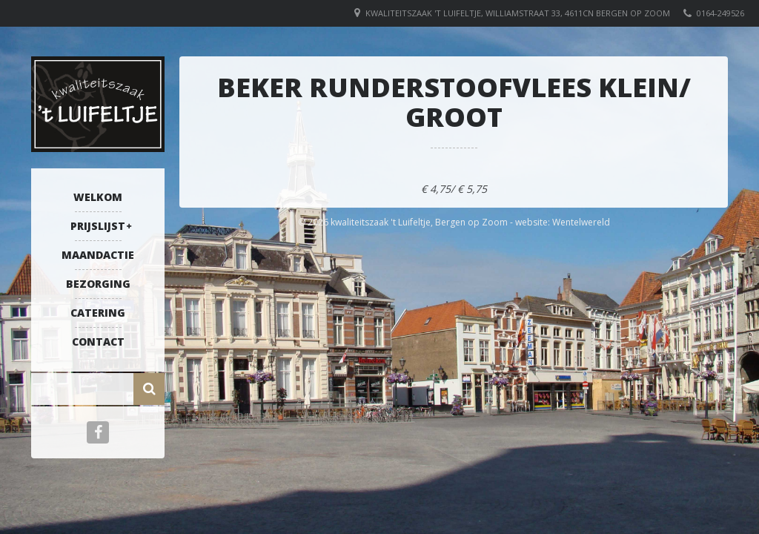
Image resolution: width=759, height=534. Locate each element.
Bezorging (98, 284)
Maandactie (98, 255)
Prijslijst (97, 226)
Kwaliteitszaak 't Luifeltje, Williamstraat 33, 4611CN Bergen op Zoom (517, 13)
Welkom (97, 197)
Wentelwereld (581, 222)
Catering (97, 313)
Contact (98, 341)
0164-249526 (720, 13)
